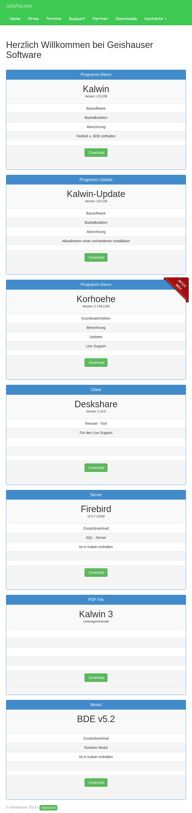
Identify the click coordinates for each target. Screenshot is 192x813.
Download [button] (96, 153)
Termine (54, 18)
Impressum (48, 808)
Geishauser (19, 6)
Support (77, 18)
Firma (33, 18)
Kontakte (155, 18)
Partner (100, 18)
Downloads (126, 18)
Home (15, 18)
